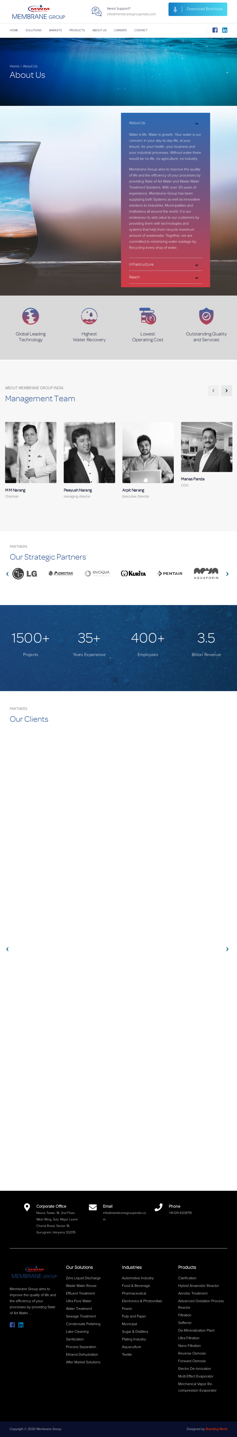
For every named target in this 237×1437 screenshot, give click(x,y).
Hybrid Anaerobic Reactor (198, 1286)
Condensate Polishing (83, 1324)
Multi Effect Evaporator (195, 1376)
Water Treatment (79, 1309)
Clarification (187, 1278)
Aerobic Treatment (192, 1293)
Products (77, 30)
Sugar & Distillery (135, 1331)
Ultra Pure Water (78, 1301)
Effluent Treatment (80, 1293)
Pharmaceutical (134, 1293)
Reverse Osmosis (192, 1353)
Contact (140, 30)
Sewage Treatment (81, 1316)
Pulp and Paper (134, 1316)
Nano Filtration (189, 1346)
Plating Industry (134, 1339)
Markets (55, 30)
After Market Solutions (83, 1362)
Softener (185, 1323)
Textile (127, 1354)
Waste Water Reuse (81, 1286)
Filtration (184, 1315)
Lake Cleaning (77, 1331)
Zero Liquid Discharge (83, 1278)
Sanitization (75, 1339)
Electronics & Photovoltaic (142, 1301)
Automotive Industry (138, 1278)
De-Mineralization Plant (196, 1330)
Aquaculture (131, 1347)
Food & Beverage (136, 1286)
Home (14, 30)
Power (127, 1309)
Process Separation (81, 1347)
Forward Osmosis (192, 1361)
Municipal (129, 1324)
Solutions (33, 30)
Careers (120, 30)
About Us (99, 30)
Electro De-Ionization (194, 1369)
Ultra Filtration (189, 1338)
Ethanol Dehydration (82, 1354)
